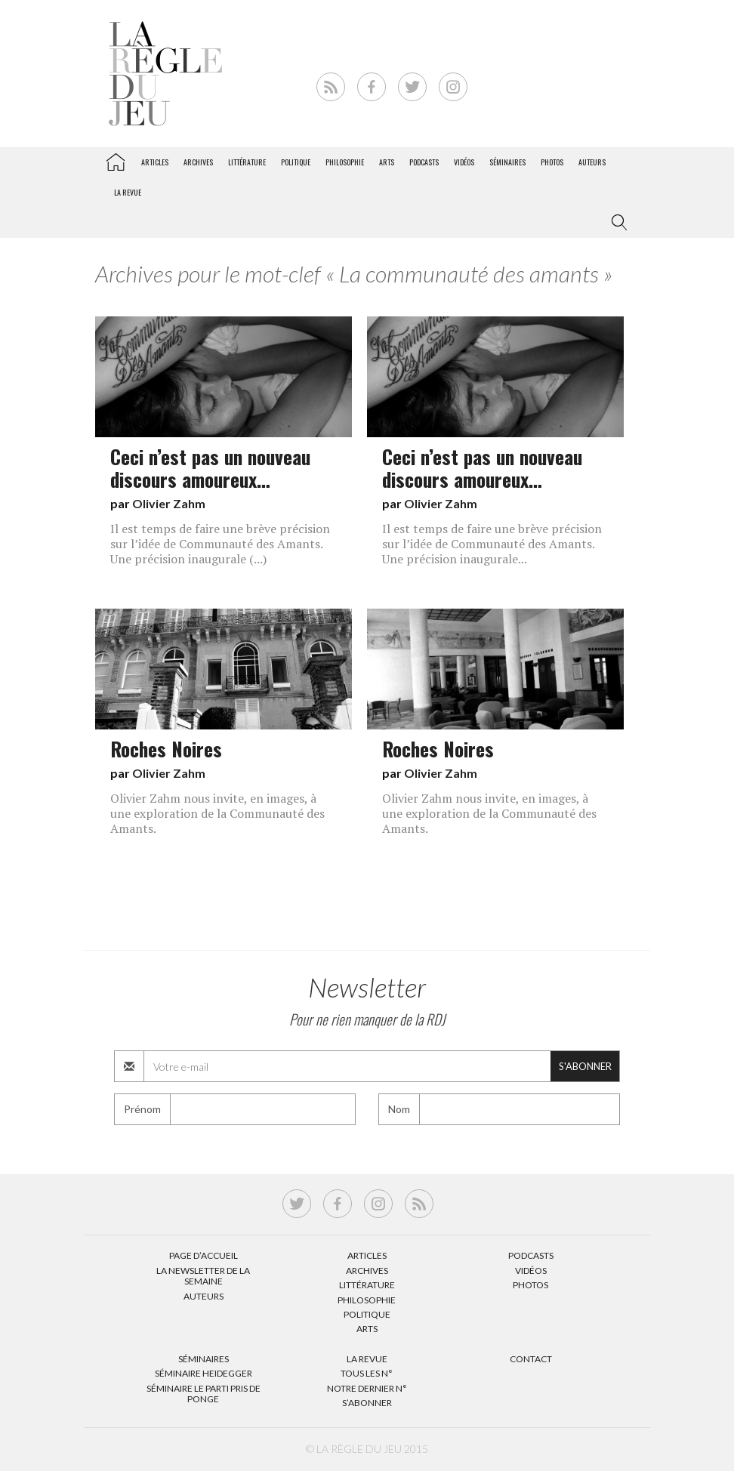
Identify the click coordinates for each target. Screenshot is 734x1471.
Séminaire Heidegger (203, 1373)
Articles (154, 162)
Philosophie (344, 162)
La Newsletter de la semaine (203, 1276)
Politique (295, 162)
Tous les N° (367, 1373)
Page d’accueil (203, 1255)
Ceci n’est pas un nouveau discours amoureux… (210, 467)
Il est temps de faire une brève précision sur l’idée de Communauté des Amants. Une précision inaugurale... (492, 543)
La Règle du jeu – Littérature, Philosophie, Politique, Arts (115, 159)
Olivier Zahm (168, 503)
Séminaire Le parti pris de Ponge (203, 1394)
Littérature (247, 162)
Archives (198, 162)
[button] (616, 223)
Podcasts (424, 162)
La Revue (367, 1359)
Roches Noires (166, 748)
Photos (552, 162)
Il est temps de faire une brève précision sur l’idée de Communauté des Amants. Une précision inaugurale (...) (220, 543)
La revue (127, 192)
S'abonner (585, 1066)
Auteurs (592, 162)
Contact (531, 1359)
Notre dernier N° (367, 1388)
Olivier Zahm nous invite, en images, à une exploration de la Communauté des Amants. (217, 813)
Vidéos (464, 162)
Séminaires (507, 162)
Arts (386, 162)
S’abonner (367, 1402)
